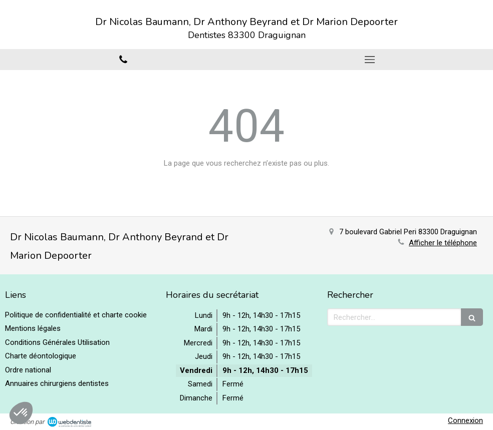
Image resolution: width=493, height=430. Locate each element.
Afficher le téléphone (443, 242)
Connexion (465, 420)
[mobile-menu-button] (369, 60)
